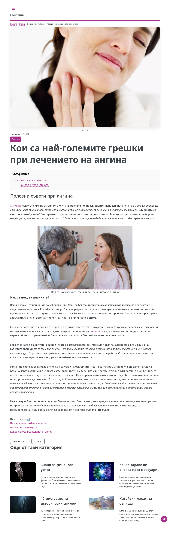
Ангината (16, 205)
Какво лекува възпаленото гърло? (31, 431)
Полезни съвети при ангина (31, 180)
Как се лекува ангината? (34, 184)
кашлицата (96, 331)
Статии (22, 24)
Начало (13, 24)
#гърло (26, 441)
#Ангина (15, 441)
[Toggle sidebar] (13, 8)
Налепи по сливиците (23, 427)
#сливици (38, 441)
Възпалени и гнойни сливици (28, 423)
